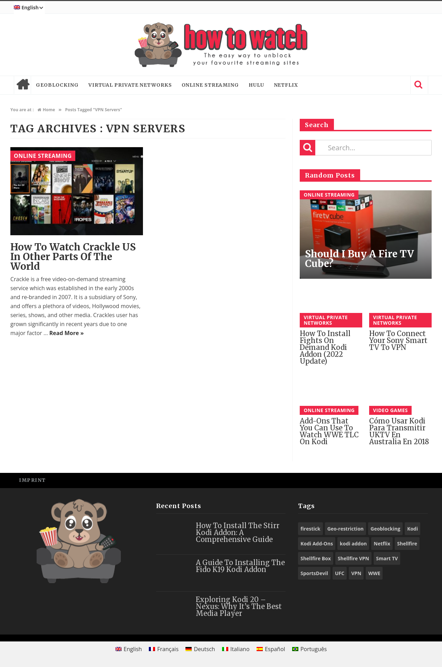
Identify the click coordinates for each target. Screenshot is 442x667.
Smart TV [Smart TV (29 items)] (387, 558)
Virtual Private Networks (130, 85)
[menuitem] (29, 7)
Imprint (32, 480)
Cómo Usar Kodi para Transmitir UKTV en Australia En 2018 (399, 431)
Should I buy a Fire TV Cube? (359, 258)
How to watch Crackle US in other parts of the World (73, 257)
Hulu (256, 85)
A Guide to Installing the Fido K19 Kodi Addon (240, 566)
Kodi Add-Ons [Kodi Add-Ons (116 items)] (316, 543)
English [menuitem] (133, 649)
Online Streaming (210, 85)
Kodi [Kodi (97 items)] (412, 528)
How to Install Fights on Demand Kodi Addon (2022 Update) (325, 347)
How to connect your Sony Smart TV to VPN (398, 340)
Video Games (390, 410)
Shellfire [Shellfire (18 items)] (407, 543)
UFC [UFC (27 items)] (339, 573)
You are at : (22, 110)
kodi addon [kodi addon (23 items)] (353, 543)
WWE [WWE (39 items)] (374, 573)
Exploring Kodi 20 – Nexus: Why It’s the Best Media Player (239, 606)
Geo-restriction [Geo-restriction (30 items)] (345, 528)
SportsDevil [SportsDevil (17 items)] (314, 573)
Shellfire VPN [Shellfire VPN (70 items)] (353, 558)
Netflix (286, 85)
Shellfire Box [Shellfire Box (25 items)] (315, 558)
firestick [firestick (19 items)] (310, 528)
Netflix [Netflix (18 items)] (382, 543)
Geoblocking (57, 85)
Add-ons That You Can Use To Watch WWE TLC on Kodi (329, 431)
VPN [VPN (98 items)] (356, 573)
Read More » (66, 333)
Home (22, 85)
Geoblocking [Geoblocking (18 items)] (385, 528)
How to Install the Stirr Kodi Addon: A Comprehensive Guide (237, 532)
